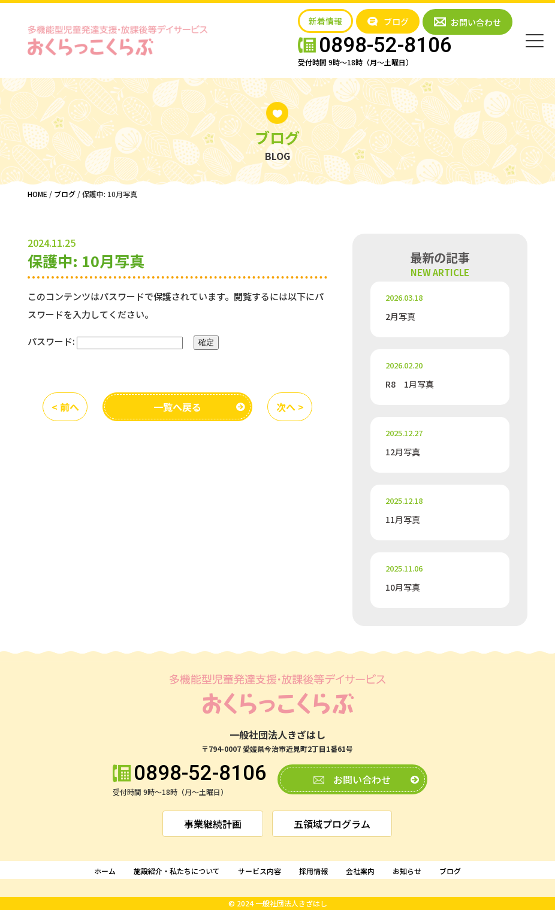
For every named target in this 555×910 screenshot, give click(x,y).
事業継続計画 (213, 824)
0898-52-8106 (200, 773)
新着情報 (325, 21)
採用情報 (313, 871)
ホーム (105, 871)
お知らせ (407, 871)
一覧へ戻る (177, 407)
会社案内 (360, 871)
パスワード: (105, 342)
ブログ (450, 871)
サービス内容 (259, 871)
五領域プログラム (332, 824)
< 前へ (65, 407)
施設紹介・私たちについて (177, 871)
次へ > (290, 407)
